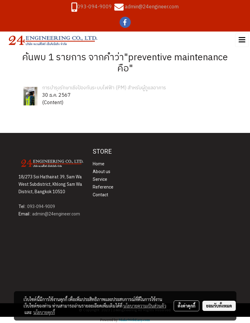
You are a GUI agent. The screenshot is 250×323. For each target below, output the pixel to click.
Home (98, 163)
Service (100, 179)
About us (101, 171)
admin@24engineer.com (152, 7)
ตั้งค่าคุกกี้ (186, 305)
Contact (100, 194)
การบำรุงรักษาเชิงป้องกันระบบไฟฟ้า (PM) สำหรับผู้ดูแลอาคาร (104, 88)
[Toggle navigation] (242, 40)
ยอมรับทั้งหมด (219, 305)
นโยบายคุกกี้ (44, 312)
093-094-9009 (94, 7)
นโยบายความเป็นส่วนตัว (144, 305)
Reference (103, 187)
